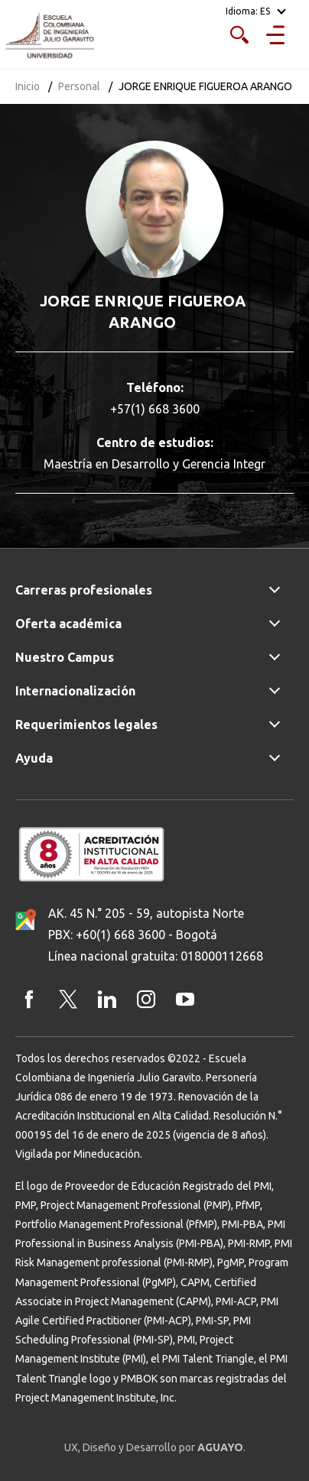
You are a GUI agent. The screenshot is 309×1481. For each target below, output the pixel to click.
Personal (79, 86)
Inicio (27, 86)
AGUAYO (220, 1447)
